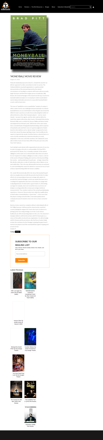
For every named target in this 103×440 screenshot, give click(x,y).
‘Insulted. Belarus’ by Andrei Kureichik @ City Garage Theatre (30, 348)
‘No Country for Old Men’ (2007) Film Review (16, 401)
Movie (17, 231)
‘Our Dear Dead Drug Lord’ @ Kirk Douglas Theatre (18, 375)
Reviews (26, 7)
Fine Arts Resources (37, 7)
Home (20, 7)
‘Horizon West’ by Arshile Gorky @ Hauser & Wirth (18, 322)
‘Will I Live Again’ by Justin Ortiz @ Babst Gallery (16, 292)
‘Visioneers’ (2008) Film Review (30, 425)
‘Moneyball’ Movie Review (25, 76)
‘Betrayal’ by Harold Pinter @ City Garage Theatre (16, 348)
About (53, 7)
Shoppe (47, 7)
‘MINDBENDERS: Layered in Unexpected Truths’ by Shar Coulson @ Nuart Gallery (30, 294)
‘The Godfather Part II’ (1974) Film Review (30, 400)
